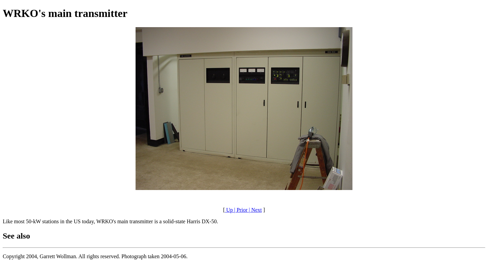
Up (229, 210)
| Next (254, 210)
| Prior (240, 210)
